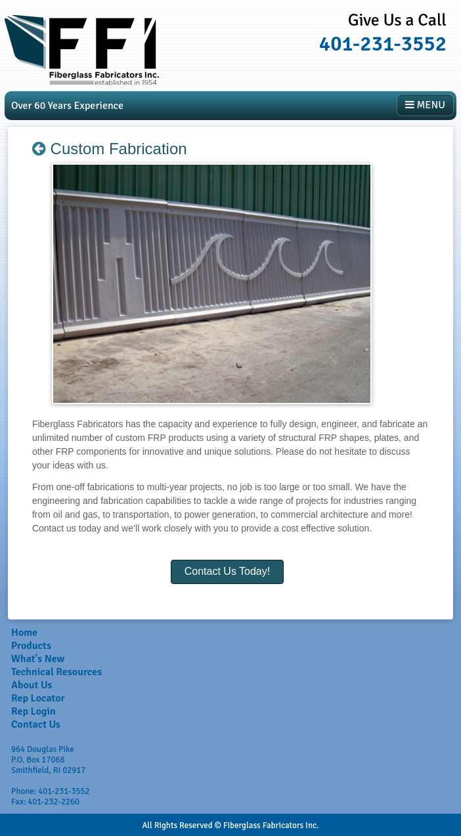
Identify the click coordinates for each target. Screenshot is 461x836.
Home (24, 632)
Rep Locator (38, 698)
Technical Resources (56, 672)
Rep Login (33, 711)
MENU (425, 105)
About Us (31, 685)
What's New (37, 658)
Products (31, 645)
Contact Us (35, 724)
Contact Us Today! (227, 571)
